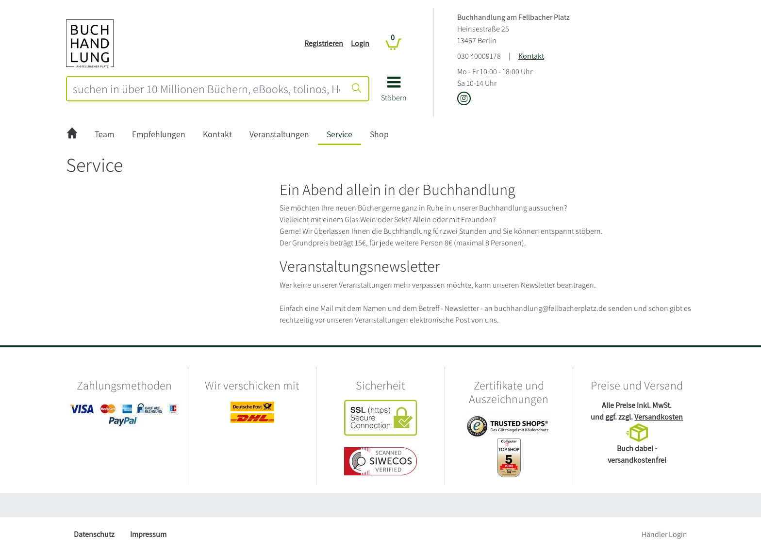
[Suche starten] (356, 88)
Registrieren (323, 43)
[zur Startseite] (72, 134)
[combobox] (206, 88)
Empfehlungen (158, 134)
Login (360, 43)
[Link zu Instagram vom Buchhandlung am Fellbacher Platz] (464, 99)
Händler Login (664, 534)
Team (105, 134)
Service (339, 134)
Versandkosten (658, 417)
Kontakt (531, 56)
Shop (379, 134)
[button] (394, 92)
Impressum (148, 534)
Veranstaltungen (279, 134)
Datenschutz (94, 534)
